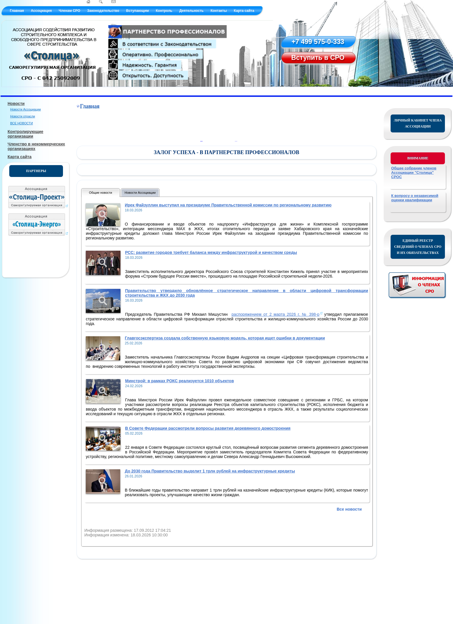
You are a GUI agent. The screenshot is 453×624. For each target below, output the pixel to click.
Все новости (349, 509)
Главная (17, 11)
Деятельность (191, 11)
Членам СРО (69, 11)
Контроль (164, 11)
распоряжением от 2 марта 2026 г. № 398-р (276, 314)
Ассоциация (41, 11)
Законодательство (103, 11)
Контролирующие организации (25, 134)
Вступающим (137, 11)
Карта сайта (244, 11)
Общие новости (100, 192)
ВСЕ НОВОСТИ (21, 123)
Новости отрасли (22, 116)
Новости (16, 103)
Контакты (219, 11)
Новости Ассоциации (25, 109)
